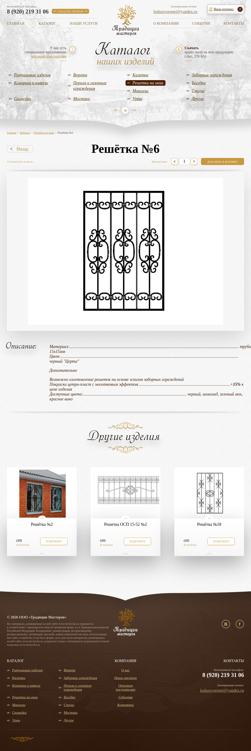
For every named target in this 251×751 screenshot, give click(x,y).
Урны (137, 98)
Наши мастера (125, 678)
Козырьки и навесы (31, 83)
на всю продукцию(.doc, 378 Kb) (209, 52)
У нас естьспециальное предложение (45, 52)
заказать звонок (70, 11)
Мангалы (140, 91)
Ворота (80, 75)
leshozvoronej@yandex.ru (175, 11)
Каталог (47, 23)
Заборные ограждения (212, 75)
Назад (22, 148)
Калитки (140, 75)
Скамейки (22, 98)
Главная (15, 23)
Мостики (81, 98)
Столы (198, 91)
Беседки (199, 83)
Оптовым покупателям (125, 687)
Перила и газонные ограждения (90, 86)
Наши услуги (84, 23)
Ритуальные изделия (32, 75)
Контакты (234, 23)
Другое (198, 98)
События (201, 23)
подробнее (54, 541)
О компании (166, 23)
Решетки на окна (147, 83)
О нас (125, 670)
